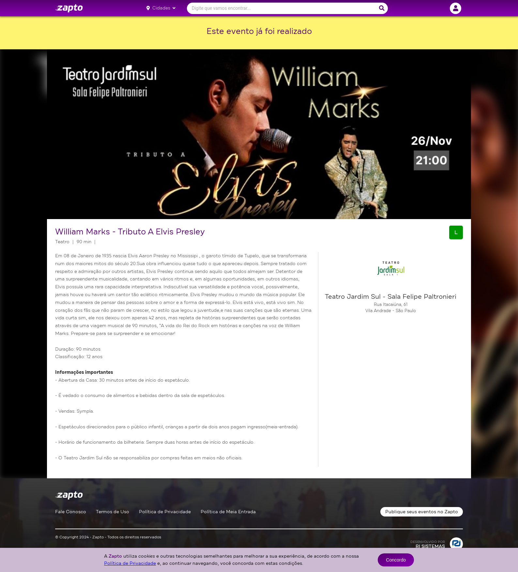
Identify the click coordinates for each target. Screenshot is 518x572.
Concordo (396, 560)
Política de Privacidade (165, 512)
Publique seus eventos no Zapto (421, 512)
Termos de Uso (112, 512)
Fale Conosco (70, 512)
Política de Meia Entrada (228, 512)
